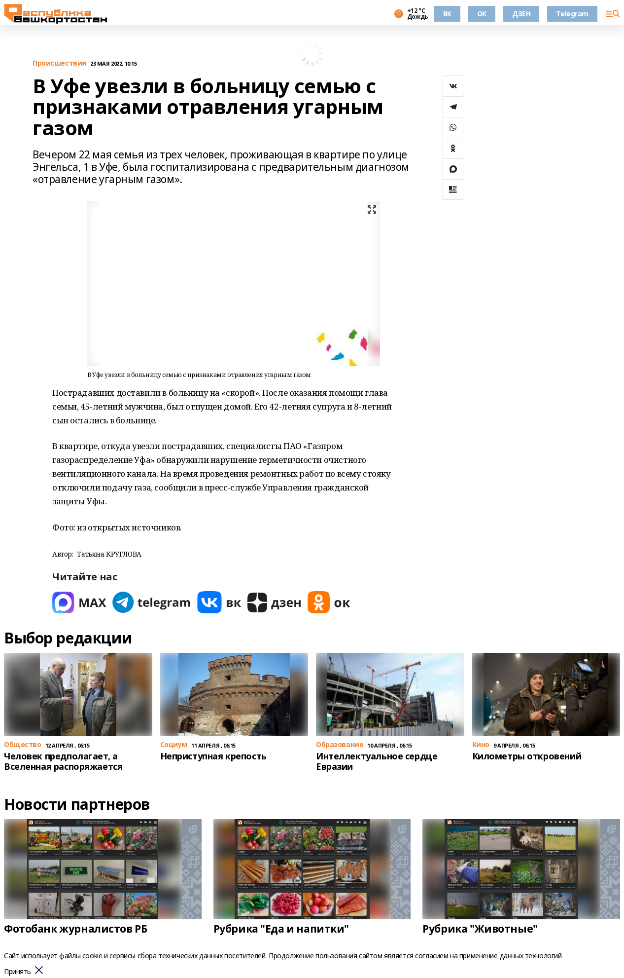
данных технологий (531, 955)
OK (481, 13)
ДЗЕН (521, 13)
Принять (17, 972)
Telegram (572, 13)
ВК (447, 13)
